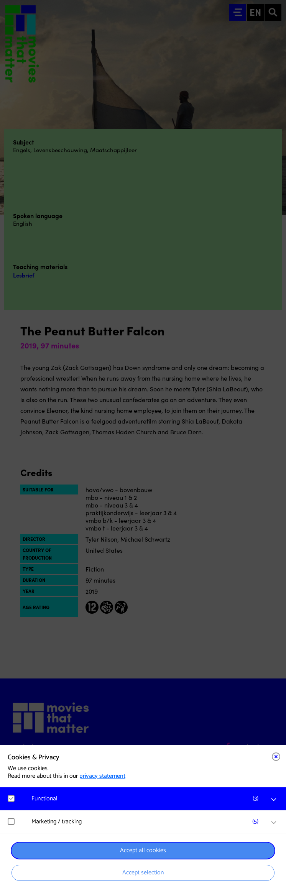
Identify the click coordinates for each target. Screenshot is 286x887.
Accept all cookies (143, 850)
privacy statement (102, 776)
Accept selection (143, 872)
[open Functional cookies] (273, 799)
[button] (146, 798)
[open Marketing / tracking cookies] (273, 822)
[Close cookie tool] (276, 756)
